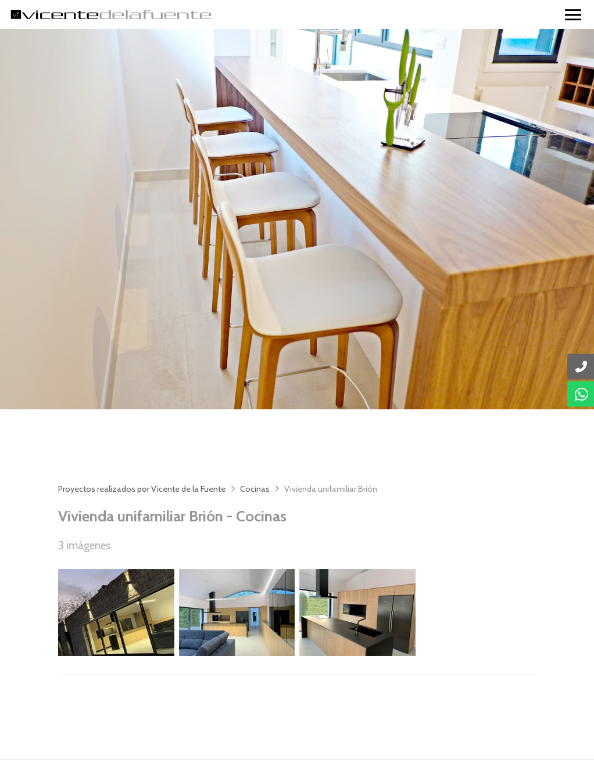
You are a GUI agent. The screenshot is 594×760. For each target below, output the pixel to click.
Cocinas (255, 489)
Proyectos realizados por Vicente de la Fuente (142, 489)
